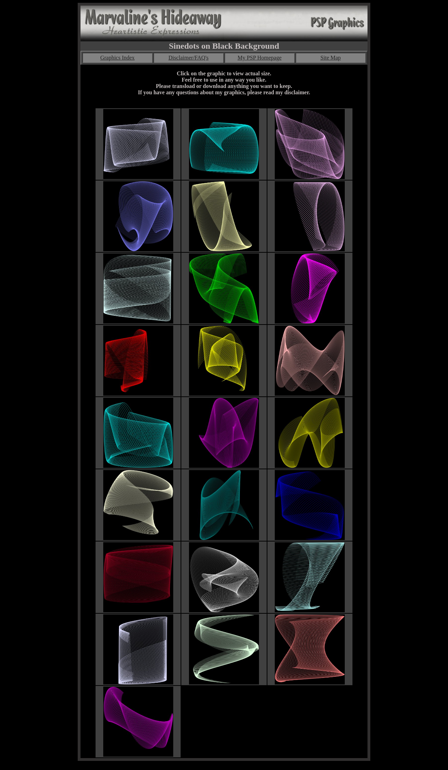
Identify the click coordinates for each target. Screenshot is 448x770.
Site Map (330, 58)
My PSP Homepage (260, 58)
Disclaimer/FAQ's (188, 58)
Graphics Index (117, 58)
